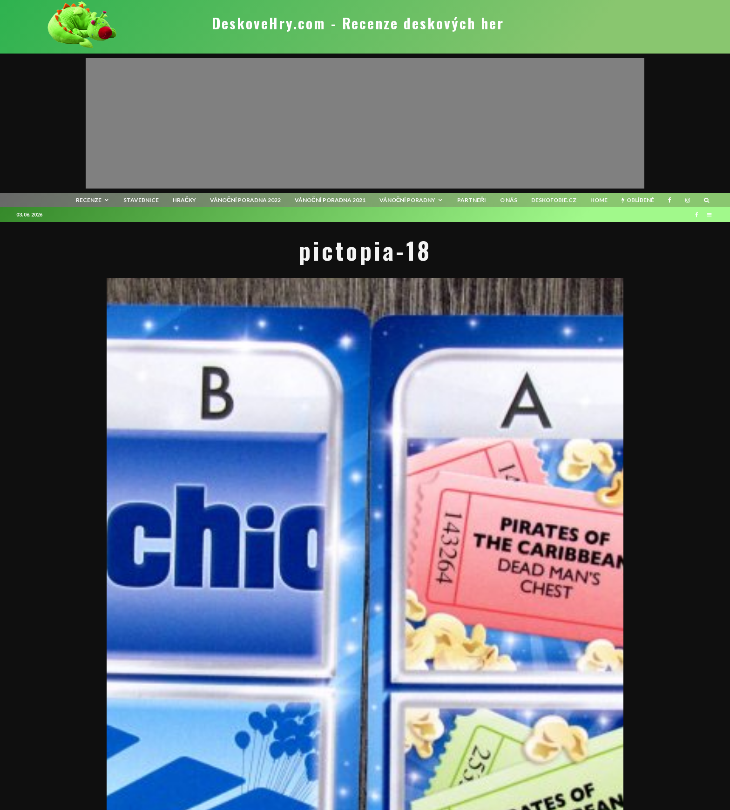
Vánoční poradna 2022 (245, 199)
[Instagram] (687, 200)
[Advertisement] (365, 123)
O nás (508, 199)
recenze (88, 199)
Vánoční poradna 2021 (330, 199)
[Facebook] (669, 200)
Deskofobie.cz (553, 199)
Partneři (471, 199)
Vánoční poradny (407, 199)
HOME (599, 199)
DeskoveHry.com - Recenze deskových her (358, 23)
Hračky (184, 199)
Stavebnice (141, 199)
